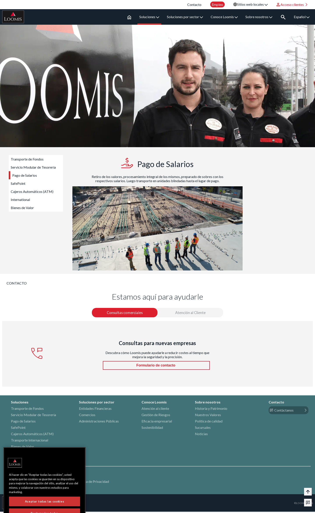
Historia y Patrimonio (211, 410)
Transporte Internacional (29, 441)
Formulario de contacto (156, 366)
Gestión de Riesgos (156, 416)
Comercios (87, 416)
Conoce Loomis (225, 17)
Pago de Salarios (24, 175)
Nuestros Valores (208, 416)
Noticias (201, 435)
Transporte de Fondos (27, 159)
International (20, 199)
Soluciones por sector (186, 17)
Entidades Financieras (95, 410)
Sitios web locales (252, 4)
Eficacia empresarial (157, 422)
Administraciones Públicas (99, 422)
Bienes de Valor (22, 208)
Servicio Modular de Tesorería (33, 167)
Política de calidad (208, 422)
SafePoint (18, 183)
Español (302, 17)
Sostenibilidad (152, 429)
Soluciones (151, 17)
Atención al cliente (155, 410)
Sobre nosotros (260, 17)
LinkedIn (17, 461)
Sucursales (203, 429)
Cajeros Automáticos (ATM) (32, 191)
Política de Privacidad (92, 483)
